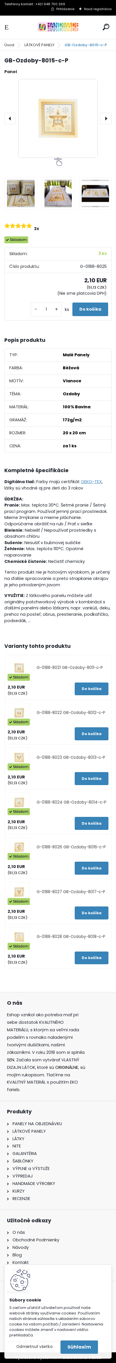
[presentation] (10, 118)
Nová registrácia (98, 9)
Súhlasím (79, 1347)
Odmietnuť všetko (34, 1346)
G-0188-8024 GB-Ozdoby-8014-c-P (71, 802)
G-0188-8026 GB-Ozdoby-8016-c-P (71, 847)
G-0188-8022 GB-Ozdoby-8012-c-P (71, 712)
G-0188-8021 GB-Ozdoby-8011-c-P (70, 667)
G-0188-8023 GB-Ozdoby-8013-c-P (71, 757)
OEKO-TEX (91, 482)
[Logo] (58, 27)
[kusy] (46, 309)
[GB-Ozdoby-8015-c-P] (58, 118)
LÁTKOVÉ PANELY (39, 45)
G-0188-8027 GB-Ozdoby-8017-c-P (71, 892)
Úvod (9, 45)
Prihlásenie (65, 9)
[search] (106, 27)
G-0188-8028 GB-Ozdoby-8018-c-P (71, 936)
